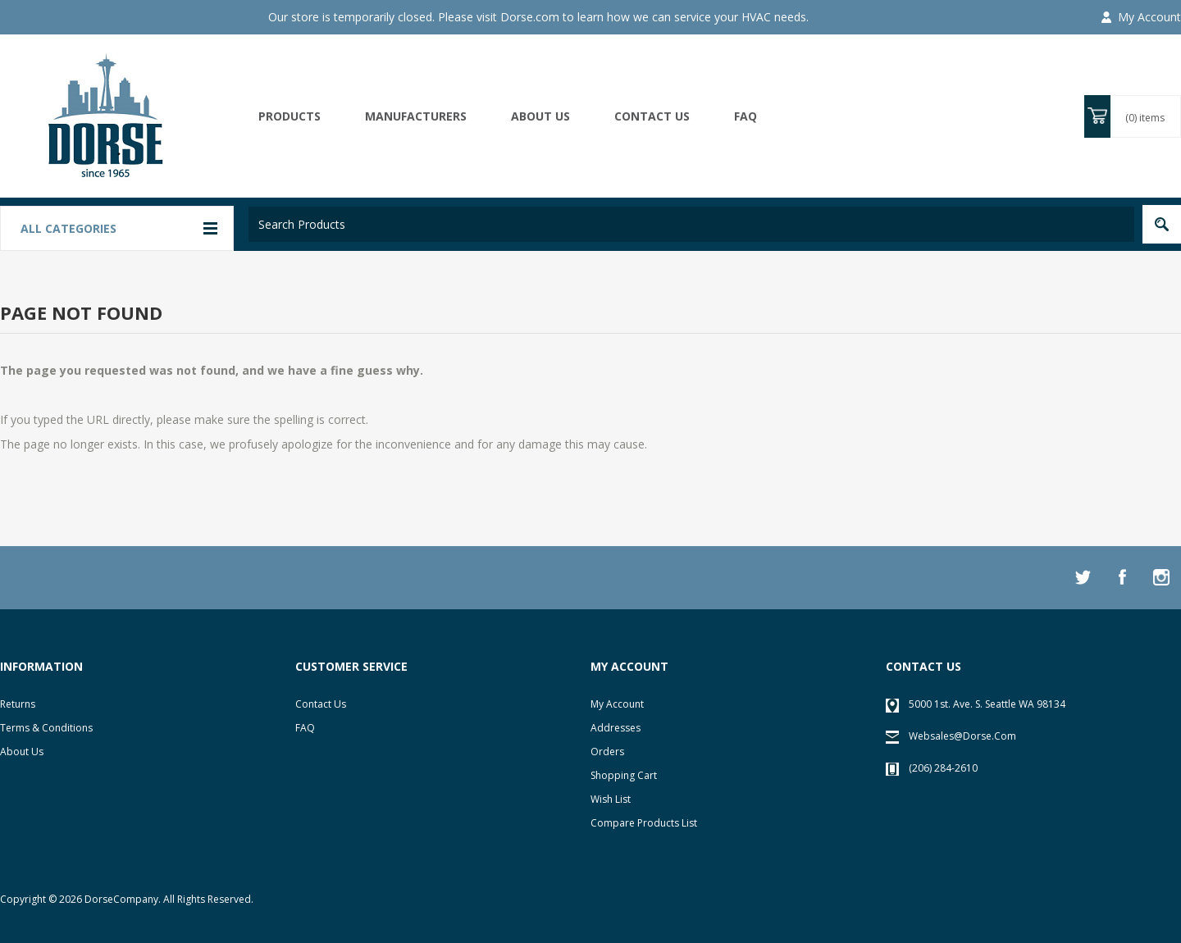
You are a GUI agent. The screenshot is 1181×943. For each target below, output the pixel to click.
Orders (607, 751)
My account (617, 704)
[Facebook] (1122, 577)
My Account (1149, 17)
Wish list (610, 799)
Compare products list (643, 823)
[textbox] (691, 224)
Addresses (615, 728)
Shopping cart (623, 775)
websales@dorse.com (962, 736)
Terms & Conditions (46, 728)
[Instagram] (1161, 577)
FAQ (745, 116)
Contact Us (320, 704)
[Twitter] (1082, 577)
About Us (21, 751)
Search (1161, 224)
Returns (17, 704)
